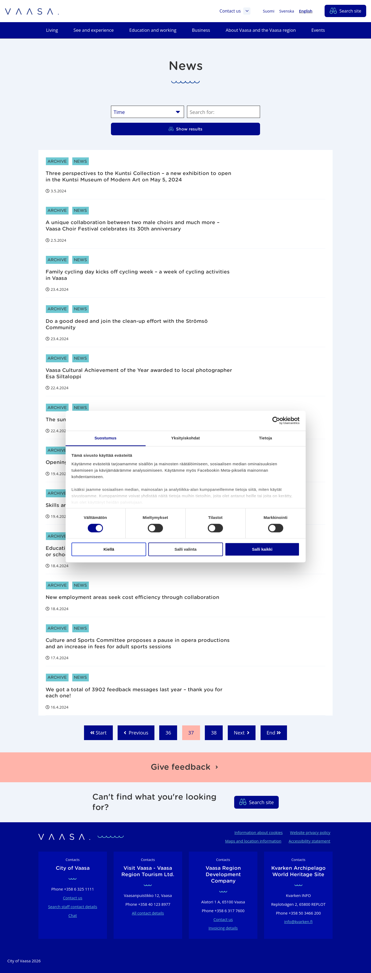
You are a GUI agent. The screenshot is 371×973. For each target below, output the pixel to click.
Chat (72, 915)
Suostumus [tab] (105, 438)
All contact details (148, 913)
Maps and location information (253, 841)
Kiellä (108, 549)
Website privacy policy (310, 832)
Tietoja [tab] (265, 438)
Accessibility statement (309, 841)
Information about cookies (258, 832)
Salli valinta (185, 549)
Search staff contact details (72, 906)
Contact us (235, 11)
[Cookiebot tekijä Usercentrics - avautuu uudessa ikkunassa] (276, 420)
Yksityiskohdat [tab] (185, 438)
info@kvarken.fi (298, 921)
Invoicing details (223, 928)
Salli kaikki (262, 549)
